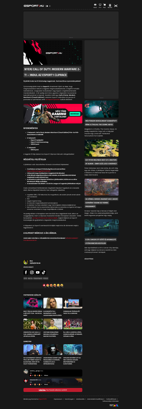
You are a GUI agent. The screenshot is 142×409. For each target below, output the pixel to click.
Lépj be (42, 390)
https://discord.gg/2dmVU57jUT (39, 171)
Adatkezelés (80, 399)
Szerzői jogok (69, 399)
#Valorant (45, 278)
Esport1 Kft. (43, 399)
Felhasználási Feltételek (111, 401)
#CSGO (25, 278)
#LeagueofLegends (37, 278)
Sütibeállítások (111, 399)
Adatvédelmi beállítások (95, 399)
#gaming (30, 278)
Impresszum (58, 399)
